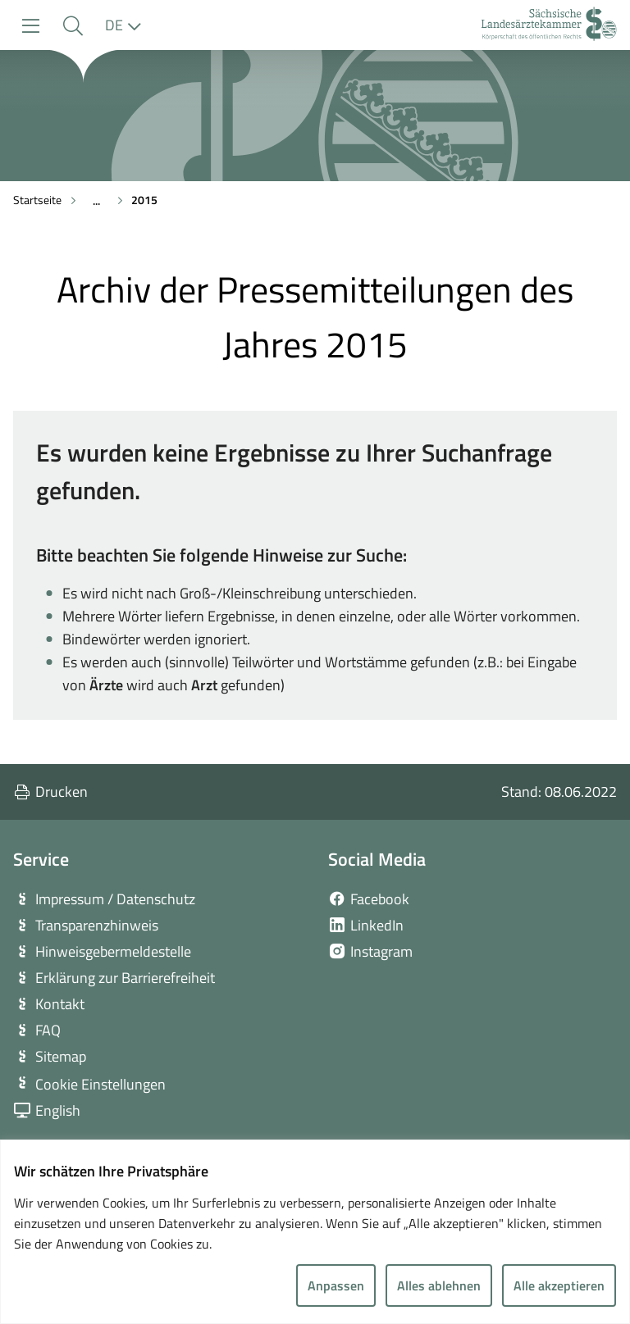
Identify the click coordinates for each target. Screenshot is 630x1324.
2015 (144, 199)
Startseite (37, 199)
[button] (73, 26)
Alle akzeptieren (559, 1285)
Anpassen (336, 1285)
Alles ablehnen (439, 1285)
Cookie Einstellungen (100, 1084)
